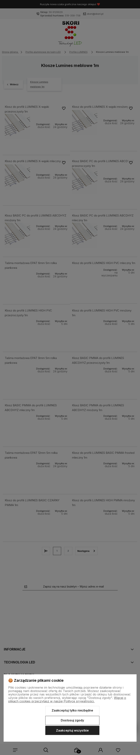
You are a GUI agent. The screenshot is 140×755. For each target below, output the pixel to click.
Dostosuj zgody (72, 720)
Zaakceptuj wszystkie (72, 730)
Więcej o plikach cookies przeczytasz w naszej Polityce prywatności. (67, 699)
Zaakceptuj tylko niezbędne (72, 710)
